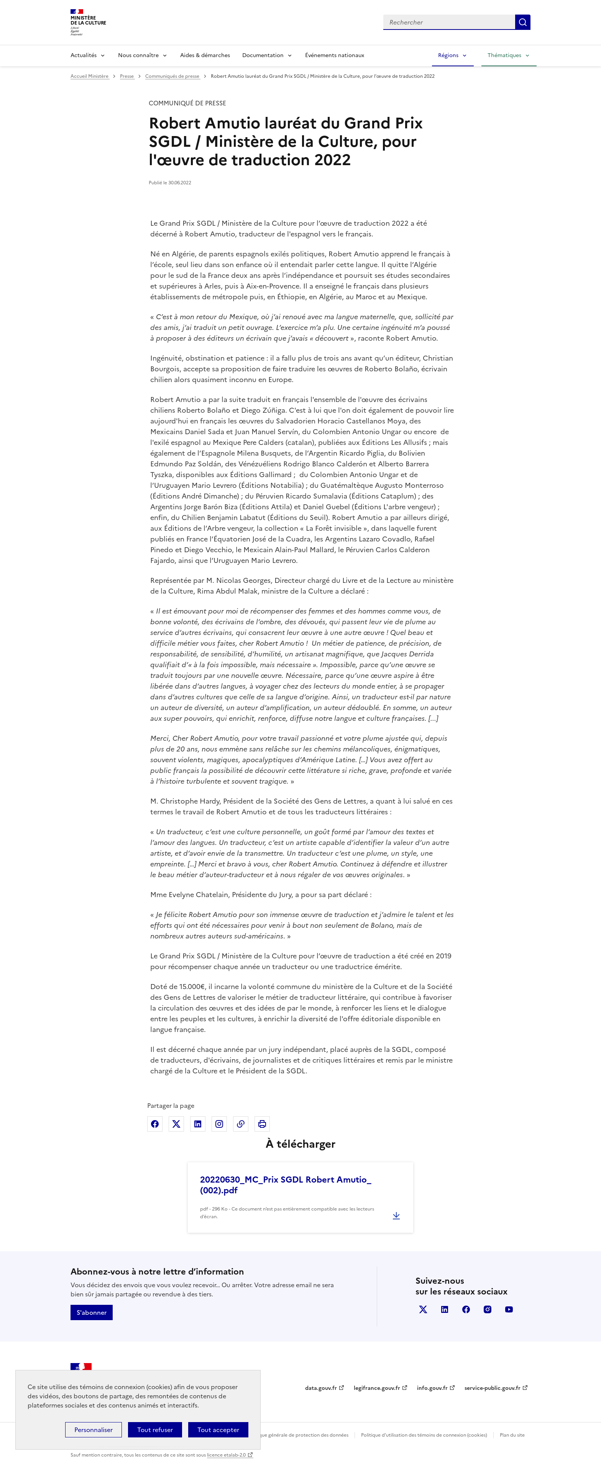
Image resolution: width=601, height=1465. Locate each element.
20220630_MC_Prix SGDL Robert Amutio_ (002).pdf (285, 1185)
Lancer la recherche (522, 22)
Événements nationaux (334, 55)
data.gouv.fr (321, 1388)
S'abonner (92, 1312)
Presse (127, 76)
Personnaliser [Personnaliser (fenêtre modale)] (93, 1429)
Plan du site (512, 1435)
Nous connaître (138, 55)
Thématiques (504, 55)
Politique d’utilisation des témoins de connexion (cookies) (424, 1435)
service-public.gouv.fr (493, 1388)
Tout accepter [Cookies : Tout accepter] (218, 1429)
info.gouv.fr (432, 1388)
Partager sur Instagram (219, 1124)
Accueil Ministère (90, 76)
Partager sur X (176, 1124)
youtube (509, 1309)
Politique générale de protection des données (298, 1435)
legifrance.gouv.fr (377, 1388)
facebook (466, 1309)
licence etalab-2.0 (226, 1455)
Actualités (84, 55)
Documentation (263, 55)
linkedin (444, 1309)
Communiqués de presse (172, 76)
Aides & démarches (205, 55)
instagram (487, 1309)
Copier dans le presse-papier (240, 1124)
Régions (448, 55)
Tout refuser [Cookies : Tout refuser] (155, 1429)
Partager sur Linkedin (197, 1124)
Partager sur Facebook (155, 1124)
